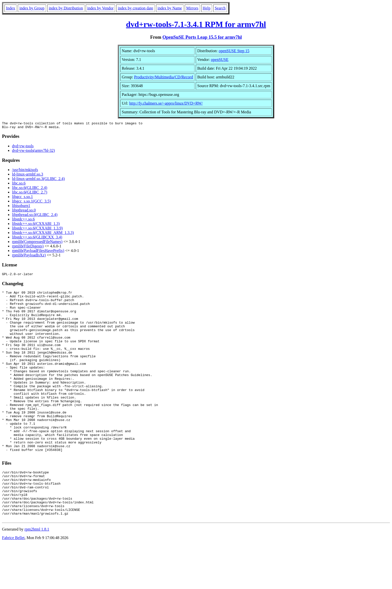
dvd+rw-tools (23, 147)
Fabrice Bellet (13, 583)
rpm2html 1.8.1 (36, 574)
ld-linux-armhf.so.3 (27, 176)
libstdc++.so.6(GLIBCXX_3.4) (37, 238)
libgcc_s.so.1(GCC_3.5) (31, 202)
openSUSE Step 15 (234, 51)
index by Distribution (66, 8)
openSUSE (219, 59)
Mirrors (192, 8)
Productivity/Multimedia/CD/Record (163, 77)
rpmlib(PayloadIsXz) (29, 256)
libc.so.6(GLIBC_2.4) (29, 189)
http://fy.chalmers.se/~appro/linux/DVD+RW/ (166, 103)
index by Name (170, 8)
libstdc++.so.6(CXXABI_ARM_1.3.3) (43, 234)
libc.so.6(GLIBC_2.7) (29, 194)
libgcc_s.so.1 (22, 198)
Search (220, 8)
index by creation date (135, 8)
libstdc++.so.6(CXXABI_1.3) (36, 225)
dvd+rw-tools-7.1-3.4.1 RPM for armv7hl (196, 24)
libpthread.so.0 (24, 211)
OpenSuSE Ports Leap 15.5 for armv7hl (202, 37)
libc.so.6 (19, 185)
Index (10, 8)
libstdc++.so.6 (23, 220)
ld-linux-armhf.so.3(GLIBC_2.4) (38, 180)
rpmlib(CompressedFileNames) (37, 243)
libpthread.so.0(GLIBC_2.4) (35, 216)
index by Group (31, 8)
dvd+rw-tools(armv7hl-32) (33, 152)
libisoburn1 (21, 207)
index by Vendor (100, 8)
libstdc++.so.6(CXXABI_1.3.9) (37, 229)
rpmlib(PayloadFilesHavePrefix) (38, 252)
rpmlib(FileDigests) (28, 247)
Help (206, 8)
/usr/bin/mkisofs (25, 171)
